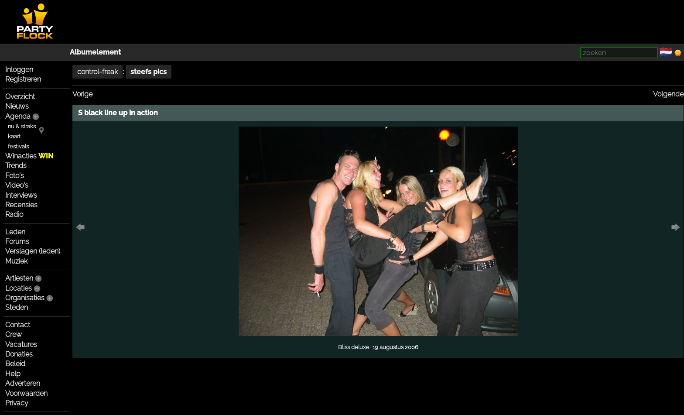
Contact (17, 325)
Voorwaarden (26, 393)
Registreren (23, 79)
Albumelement (95, 52)
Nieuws (17, 106)
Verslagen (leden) (32, 251)
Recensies (21, 205)
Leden (15, 232)
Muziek (16, 261)
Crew (13, 334)
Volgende (668, 94)
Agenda (18, 116)
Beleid (15, 364)
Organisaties (24, 298)
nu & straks (22, 126)
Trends (16, 165)
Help (13, 374)
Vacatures (21, 344)
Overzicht (20, 97)
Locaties (18, 288)
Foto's (14, 175)
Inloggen (19, 69)
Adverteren (22, 383)
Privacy (16, 403)
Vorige (82, 94)
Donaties (19, 354)
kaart (14, 136)
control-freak (97, 72)
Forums (17, 241)
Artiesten (19, 278)
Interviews (21, 195)
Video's (16, 185)
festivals (18, 146)
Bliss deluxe (353, 346)
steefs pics (148, 72)
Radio (14, 214)
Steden (16, 307)
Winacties (29, 156)
